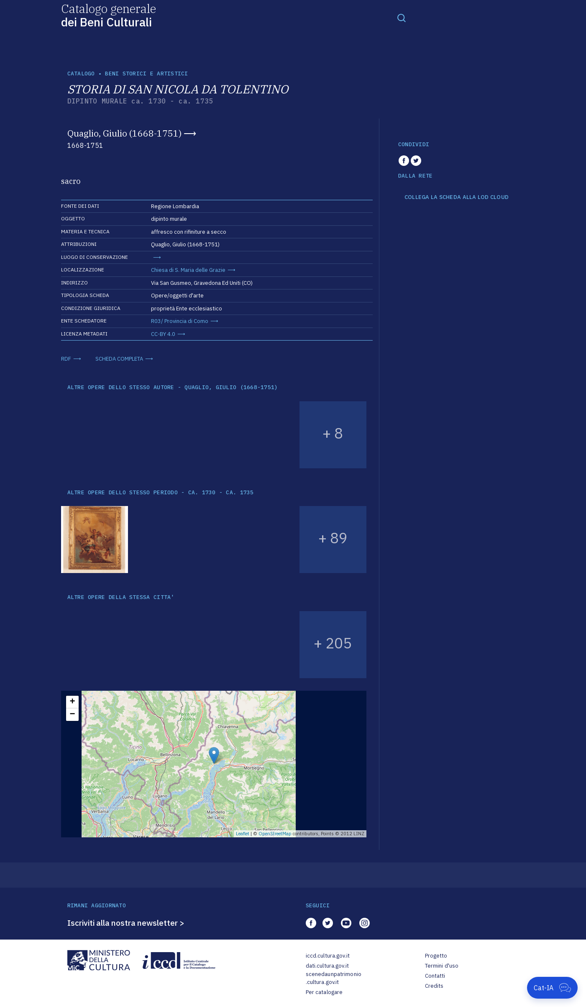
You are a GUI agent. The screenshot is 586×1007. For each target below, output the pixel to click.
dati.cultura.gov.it (327, 965)
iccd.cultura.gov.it (328, 955)
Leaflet (242, 834)
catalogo (81, 73)
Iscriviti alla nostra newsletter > (125, 923)
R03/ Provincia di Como (179, 321)
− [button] (72, 714)
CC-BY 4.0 (163, 334)
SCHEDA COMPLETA (119, 358)
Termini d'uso (442, 965)
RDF (66, 358)
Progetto (436, 955)
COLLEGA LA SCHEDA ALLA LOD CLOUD (456, 197)
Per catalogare (324, 992)
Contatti (435, 975)
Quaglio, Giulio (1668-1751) (124, 133)
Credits (434, 985)
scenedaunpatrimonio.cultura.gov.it (333, 978)
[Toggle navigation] (401, 18)
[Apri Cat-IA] (552, 988)
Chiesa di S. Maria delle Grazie (188, 270)
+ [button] (72, 702)
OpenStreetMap (275, 834)
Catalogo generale (108, 15)
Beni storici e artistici (146, 73)
